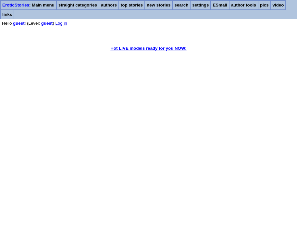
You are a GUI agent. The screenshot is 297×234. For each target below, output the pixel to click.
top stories (132, 5)
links (7, 14)
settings (200, 5)
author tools (243, 5)
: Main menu (28, 5)
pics (264, 5)
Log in (61, 23)
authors (109, 5)
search (181, 5)
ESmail (220, 5)
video (278, 5)
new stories (158, 5)
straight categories (77, 5)
